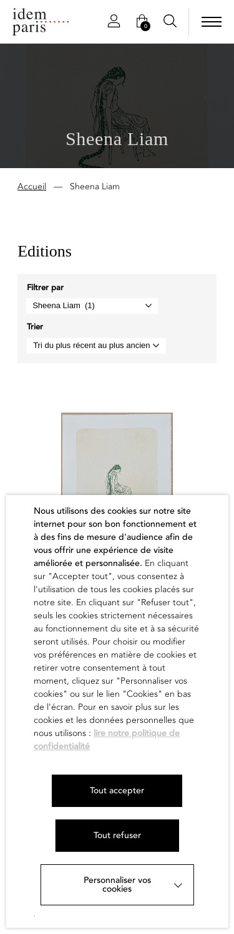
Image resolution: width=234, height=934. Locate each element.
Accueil (31, 188)
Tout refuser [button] (117, 835)
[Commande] (96, 347)
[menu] (212, 22)
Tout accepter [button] (117, 790)
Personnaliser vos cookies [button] (117, 884)
